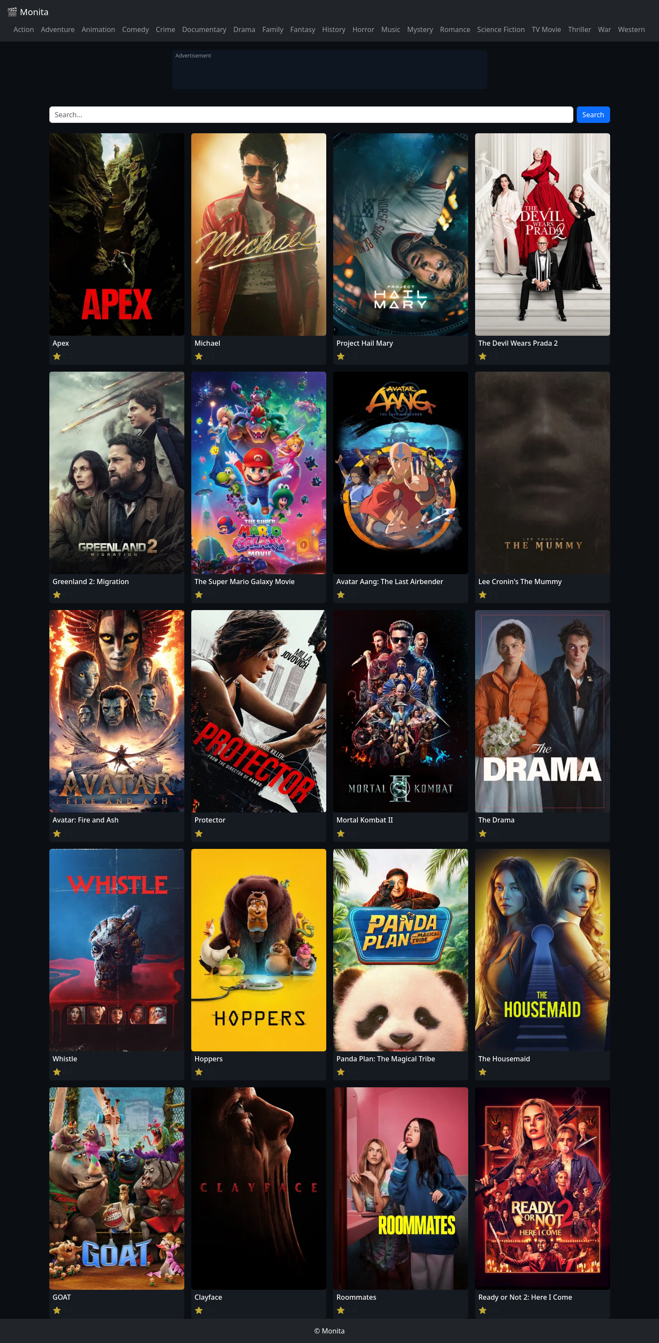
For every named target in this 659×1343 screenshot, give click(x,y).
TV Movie (546, 29)
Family (272, 29)
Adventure (58, 29)
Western (631, 29)
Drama (244, 29)
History (334, 29)
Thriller (579, 29)
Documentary (204, 29)
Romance (455, 29)
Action (23, 29)
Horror (363, 29)
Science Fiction (501, 29)
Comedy (135, 29)
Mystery (420, 29)
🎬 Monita (27, 12)
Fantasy (302, 29)
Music (390, 29)
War (604, 29)
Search (593, 114)
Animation (99, 29)
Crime (165, 29)
